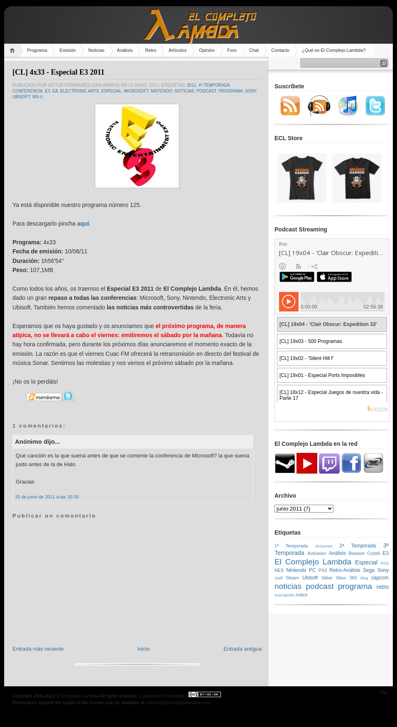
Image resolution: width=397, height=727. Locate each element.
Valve (326, 577)
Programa (37, 50)
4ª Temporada (214, 85)
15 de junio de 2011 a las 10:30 (47, 496)
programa (230, 91)
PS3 (323, 570)
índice (302, 594)
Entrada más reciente (38, 649)
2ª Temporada (357, 546)
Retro (150, 50)
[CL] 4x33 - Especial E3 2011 (58, 72)
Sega (369, 570)
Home (13, 50)
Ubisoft (21, 97)
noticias (184, 91)
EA (55, 91)
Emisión (67, 50)
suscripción (284, 595)
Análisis (125, 50)
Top (383, 692)
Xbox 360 (346, 577)
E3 (47, 91)
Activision (316, 553)
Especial (111, 91)
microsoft (136, 91)
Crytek (373, 553)
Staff (278, 578)
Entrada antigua (242, 649)
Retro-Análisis (344, 570)
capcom (380, 578)
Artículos (177, 50)
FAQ (385, 563)
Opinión (207, 50)
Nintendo (161, 91)
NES (279, 570)
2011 (191, 85)
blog (364, 578)
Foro (232, 50)
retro (382, 587)
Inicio (143, 649)
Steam (292, 577)
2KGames (324, 546)
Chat (254, 50)
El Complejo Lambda (312, 561)
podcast (206, 91)
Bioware (356, 553)
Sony (250, 91)
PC (312, 570)
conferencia (27, 91)
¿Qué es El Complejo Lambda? (333, 50)
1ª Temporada (291, 545)
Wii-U (37, 97)
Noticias (96, 50)
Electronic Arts (79, 91)
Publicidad (173, 695)
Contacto (280, 50)
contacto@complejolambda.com (178, 702)
